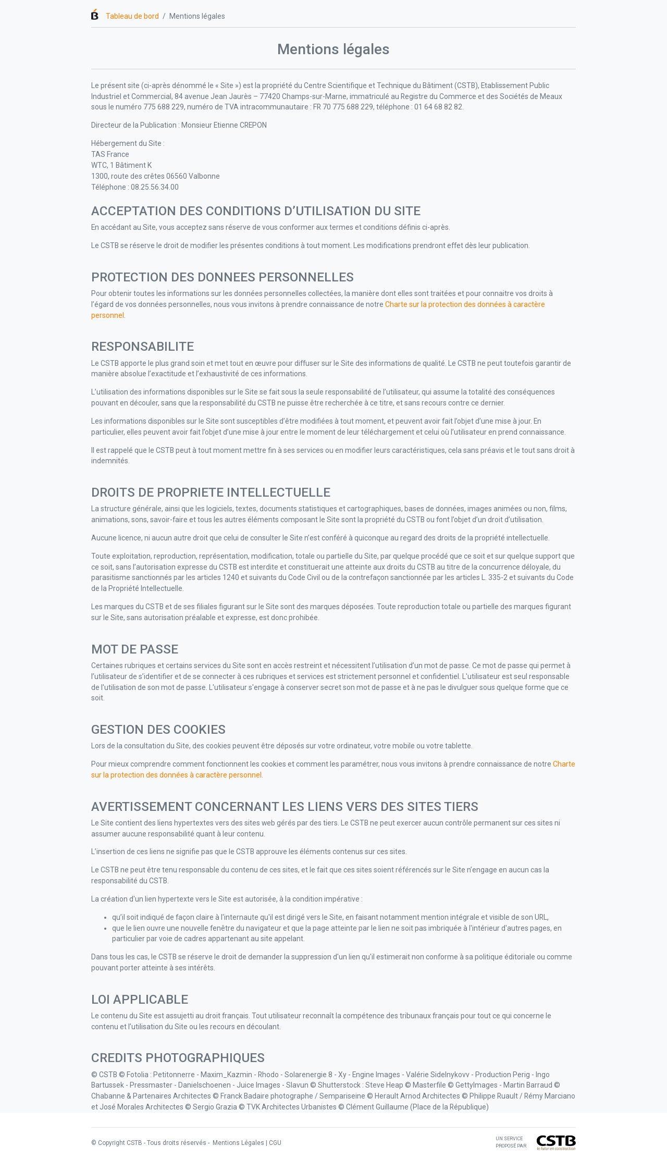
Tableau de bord (132, 16)
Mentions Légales (237, 1142)
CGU (275, 1142)
